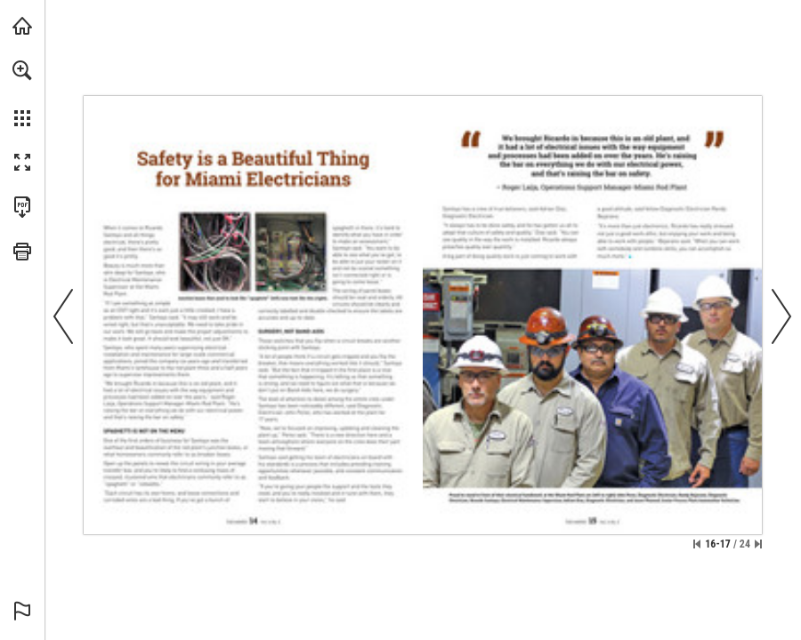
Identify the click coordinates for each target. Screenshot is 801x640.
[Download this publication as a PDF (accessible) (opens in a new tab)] (22, 207)
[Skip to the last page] (758, 544)
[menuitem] (22, 93)
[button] (22, 70)
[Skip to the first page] (696, 544)
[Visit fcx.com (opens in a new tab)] (22, 26)
